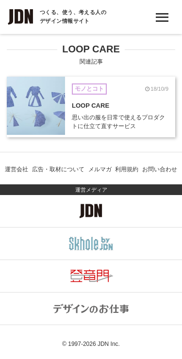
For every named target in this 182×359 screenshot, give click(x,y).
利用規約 (126, 169)
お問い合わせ (159, 169)
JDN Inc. (109, 344)
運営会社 (16, 169)
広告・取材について (58, 169)
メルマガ (100, 169)
